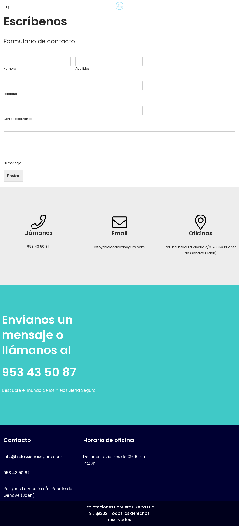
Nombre (12, 53)
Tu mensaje (15, 128)
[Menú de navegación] (230, 7)
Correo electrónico (23, 103)
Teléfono (13, 77)
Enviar (13, 176)
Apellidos (82, 69)
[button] (7, 7)
